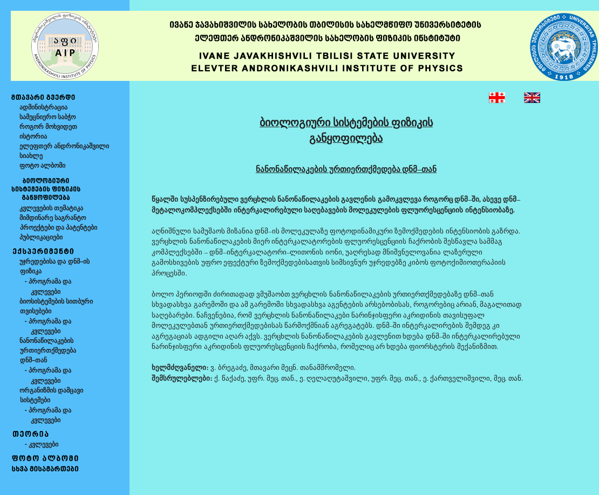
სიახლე (31, 156)
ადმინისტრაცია (43, 107)
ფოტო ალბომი (42, 165)
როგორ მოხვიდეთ (48, 126)
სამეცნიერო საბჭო (47, 117)
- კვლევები (38, 444)
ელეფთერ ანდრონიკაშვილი (64, 146)
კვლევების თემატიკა (51, 208)
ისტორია (33, 136)
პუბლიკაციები (41, 237)
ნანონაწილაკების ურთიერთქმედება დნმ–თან (43, 350)
